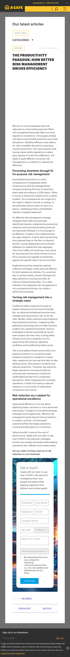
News (18, 619)
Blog (27, 619)
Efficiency (18, 48)
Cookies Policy (5, 631)
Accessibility (33, 631)
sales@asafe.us (39, 3)
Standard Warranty (7, 634)
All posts (27, 556)
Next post (47, 566)
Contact (7, 619)
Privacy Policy (20, 631)
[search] (55, 9)
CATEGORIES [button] (20, 40)
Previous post (24, 566)
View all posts (20, 33)
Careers (38, 619)
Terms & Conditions (49, 631)
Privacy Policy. (20, 653)
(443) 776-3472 (52, 3)
